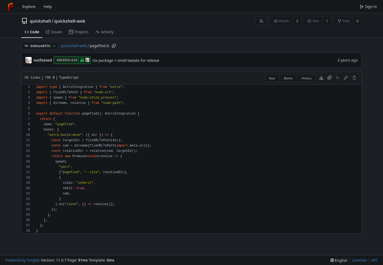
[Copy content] (330, 78)
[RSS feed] (261, 21)
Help (48, 6)
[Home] (10, 6)
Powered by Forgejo (22, 260)
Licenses (359, 260)
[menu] (339, 260)
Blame (288, 78)
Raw (272, 78)
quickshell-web (69, 21)
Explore (28, 6)
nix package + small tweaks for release (125, 60)
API (374, 260)
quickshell (40, 21)
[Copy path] (114, 46)
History (306, 78)
